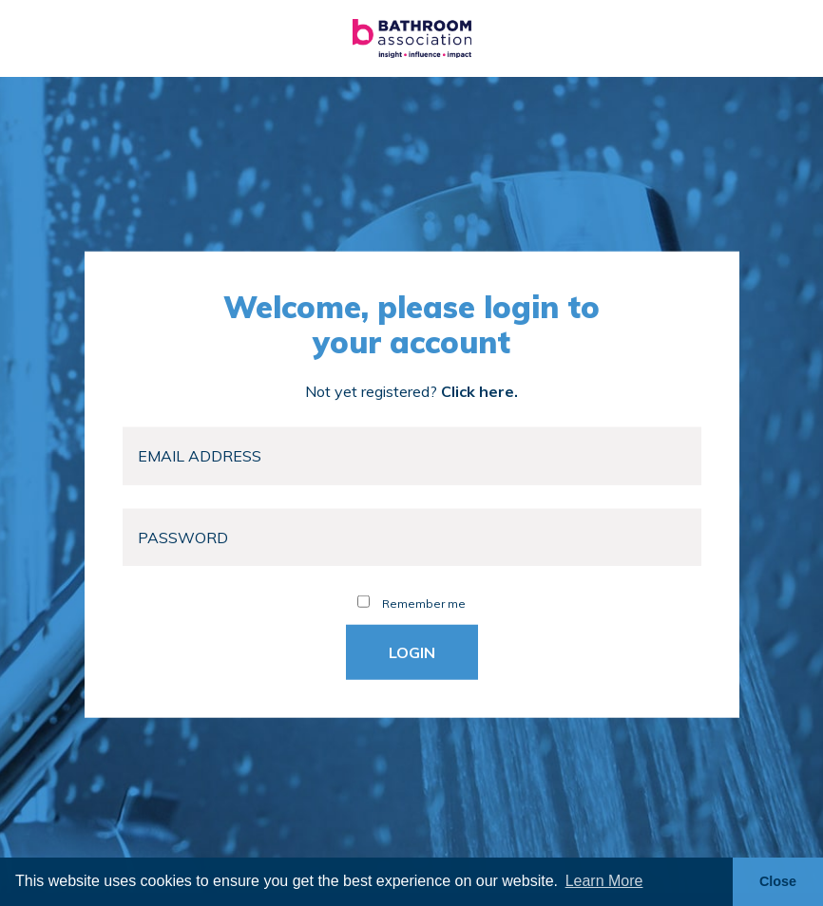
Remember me (411, 603)
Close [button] (777, 881)
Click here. (479, 391)
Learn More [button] (604, 881)
